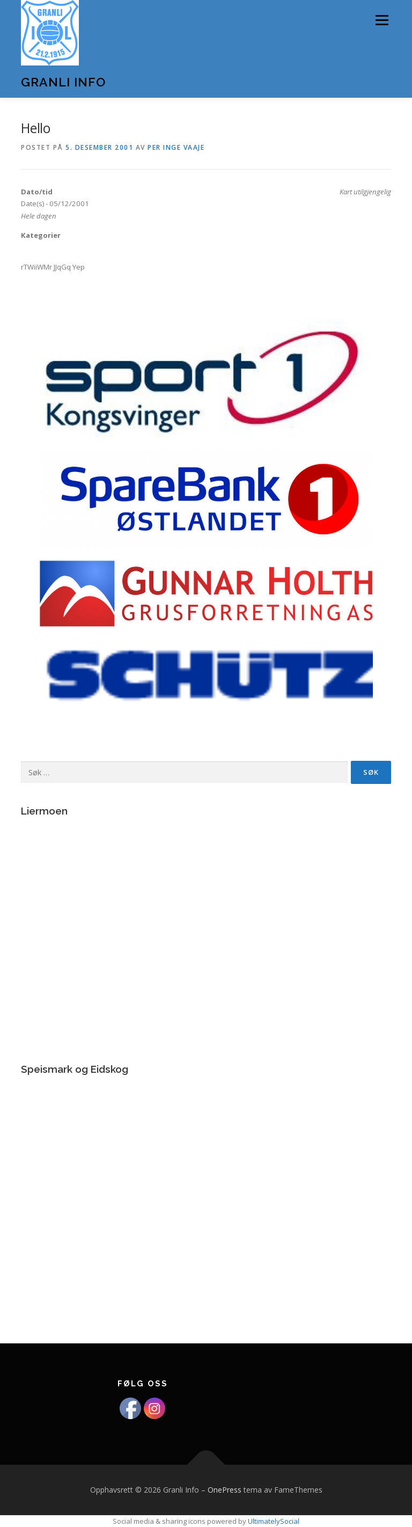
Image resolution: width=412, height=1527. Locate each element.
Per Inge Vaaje (176, 147)
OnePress (224, 1490)
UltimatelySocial (273, 1521)
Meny (381, 20)
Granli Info (63, 82)
